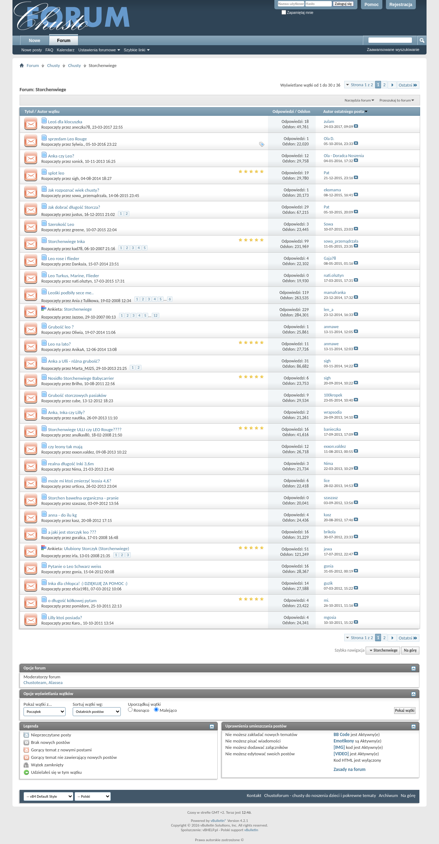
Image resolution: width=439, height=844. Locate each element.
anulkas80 (80, 435)
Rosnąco (138, 710)
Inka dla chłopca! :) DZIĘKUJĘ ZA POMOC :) (88, 583)
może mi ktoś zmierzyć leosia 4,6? (79, 480)
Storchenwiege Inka (66, 241)
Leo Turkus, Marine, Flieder (73, 275)
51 (306, 549)
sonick (77, 161)
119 (305, 292)
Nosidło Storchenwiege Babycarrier (81, 378)
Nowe (34, 40)
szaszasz (79, 503)
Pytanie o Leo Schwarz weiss (74, 566)
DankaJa (79, 264)
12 (306, 155)
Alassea (55, 682)
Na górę (410, 650)
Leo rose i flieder (63, 258)
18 (306, 121)
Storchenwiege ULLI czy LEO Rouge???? (85, 429)
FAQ (49, 50)
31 (306, 360)
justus (77, 214)
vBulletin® (219, 820)
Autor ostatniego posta (345, 111)
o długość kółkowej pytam (72, 600)
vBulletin (251, 830)
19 (306, 172)
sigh (75, 178)
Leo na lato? (59, 344)
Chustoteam (35, 682)
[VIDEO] (341, 753)
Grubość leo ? (61, 327)
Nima (76, 469)
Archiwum (388, 795)
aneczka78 (81, 127)
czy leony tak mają (65, 446)
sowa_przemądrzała (89, 195)
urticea (78, 486)
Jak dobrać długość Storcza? (74, 207)
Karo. (76, 623)
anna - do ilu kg (62, 515)
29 (306, 206)
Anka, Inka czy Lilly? (66, 412)
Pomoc (372, 4)
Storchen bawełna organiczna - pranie (83, 498)
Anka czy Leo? (61, 156)
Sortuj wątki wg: (88, 704)
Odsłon (304, 111)
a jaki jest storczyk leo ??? (72, 532)
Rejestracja (400, 4)
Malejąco (165, 710)
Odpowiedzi (283, 111)
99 (306, 241)
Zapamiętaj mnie (298, 13)
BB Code (342, 734)
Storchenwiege (78, 309)
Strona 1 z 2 (362, 84)
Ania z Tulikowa (85, 300)
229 (305, 309)
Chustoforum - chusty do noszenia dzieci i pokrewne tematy (320, 795)
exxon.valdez (83, 452)
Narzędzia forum (358, 100)
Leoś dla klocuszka (65, 121)
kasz (75, 520)
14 (306, 583)
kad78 (77, 248)
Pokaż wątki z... (38, 704)
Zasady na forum (350, 769)
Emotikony (344, 741)
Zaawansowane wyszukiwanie (393, 49)
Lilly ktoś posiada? (65, 617)
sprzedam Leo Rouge (67, 138)
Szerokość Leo (61, 224)
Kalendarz (66, 50)
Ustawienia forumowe (97, 50)
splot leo (56, 173)
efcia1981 (80, 588)
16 (306, 429)
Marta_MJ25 (83, 368)
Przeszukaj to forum (395, 100)
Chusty (53, 65)
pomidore (80, 606)
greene (78, 229)
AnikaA (78, 349)
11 (306, 343)
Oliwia (77, 332)
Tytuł (29, 111)
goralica (79, 537)
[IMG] (339, 747)
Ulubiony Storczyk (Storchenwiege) (96, 548)
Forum (63, 40)
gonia (77, 571)
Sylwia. (78, 144)
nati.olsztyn (82, 281)
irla (74, 555)
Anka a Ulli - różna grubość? (74, 361)
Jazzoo (77, 317)
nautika (78, 417)
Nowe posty (31, 50)
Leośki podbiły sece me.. (71, 292)
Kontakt (254, 795)
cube (76, 400)
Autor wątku (48, 111)
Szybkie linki (134, 50)
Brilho (77, 383)
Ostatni (408, 85)
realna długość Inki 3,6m (71, 463)
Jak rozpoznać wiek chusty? (73, 190)
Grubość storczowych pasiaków (77, 395)
